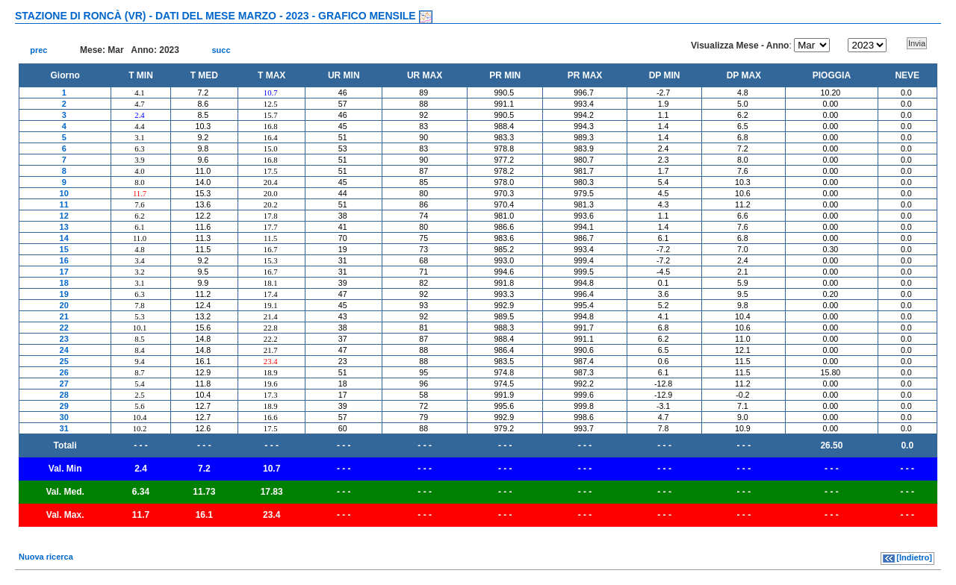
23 (64, 338)
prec (38, 50)
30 (64, 417)
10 (64, 193)
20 (64, 305)
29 (64, 405)
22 (64, 327)
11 (64, 204)
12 (64, 215)
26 (64, 372)
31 (64, 428)
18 (64, 282)
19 (64, 294)
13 (64, 226)
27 (64, 383)
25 (64, 361)
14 (64, 238)
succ (220, 50)
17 (64, 271)
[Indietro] (914, 557)
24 (64, 349)
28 (64, 394)
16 (64, 260)
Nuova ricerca (46, 556)
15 (64, 249)
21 (64, 316)
